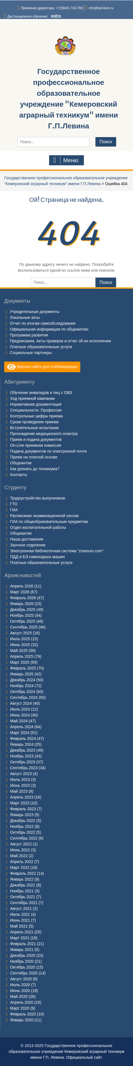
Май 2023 (18, 791)
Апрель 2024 (21, 727)
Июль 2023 (20, 779)
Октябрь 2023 (22, 762)
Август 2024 (21, 703)
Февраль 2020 (23, 1014)
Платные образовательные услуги (41, 347)
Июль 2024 (20, 709)
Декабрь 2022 (22, 820)
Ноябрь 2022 (22, 826)
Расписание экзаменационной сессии (44, 515)
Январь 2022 (21, 879)
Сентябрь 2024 (24, 697)
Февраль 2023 (23, 809)
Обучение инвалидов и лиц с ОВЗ (41, 392)
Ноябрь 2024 (22, 685)
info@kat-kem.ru (101, 8)
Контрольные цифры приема (36, 416)
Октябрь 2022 (22, 832)
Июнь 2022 (20, 850)
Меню (66, 160)
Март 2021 (19, 938)
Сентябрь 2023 (24, 768)
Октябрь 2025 (22, 621)
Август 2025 (21, 633)
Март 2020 (19, 1008)
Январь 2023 (21, 814)
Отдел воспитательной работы (38, 527)
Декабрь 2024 (22, 680)
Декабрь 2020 (22, 955)
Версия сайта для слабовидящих (42, 367)
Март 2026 (19, 592)
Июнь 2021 (20, 920)
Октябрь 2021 (22, 897)
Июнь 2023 (20, 785)
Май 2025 (18, 650)
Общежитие (21, 463)
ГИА (14, 510)
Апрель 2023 (21, 797)
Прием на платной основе (34, 457)
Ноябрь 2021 (22, 891)
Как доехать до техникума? (34, 469)
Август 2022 (21, 844)
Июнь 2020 (20, 990)
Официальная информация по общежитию (49, 329)
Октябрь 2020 (22, 967)
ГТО (13, 504)
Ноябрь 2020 (22, 961)
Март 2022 (19, 867)
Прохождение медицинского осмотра (44, 433)
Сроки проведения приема (34, 422)
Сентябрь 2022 (24, 838)
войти (56, 16)
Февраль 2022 (23, 873)
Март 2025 (19, 662)
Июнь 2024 (20, 715)
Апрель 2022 (21, 861)
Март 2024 (19, 732)
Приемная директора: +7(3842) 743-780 (51, 8)
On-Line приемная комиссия (35, 445)
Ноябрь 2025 (22, 615)
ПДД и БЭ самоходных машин (37, 556)
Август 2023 (21, 773)
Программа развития (29, 335)
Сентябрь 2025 (24, 627)
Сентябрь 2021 (24, 902)
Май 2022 (18, 856)
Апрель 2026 (21, 586)
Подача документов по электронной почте (48, 451)
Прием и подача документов (36, 439)
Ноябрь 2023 (22, 756)
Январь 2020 (21, 1020)
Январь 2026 (21, 603)
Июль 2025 (20, 639)
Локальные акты (25, 317)
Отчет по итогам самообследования (42, 323)
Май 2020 (18, 996)
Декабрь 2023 (22, 750)
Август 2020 (21, 979)
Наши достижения (26, 539)
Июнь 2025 (20, 644)
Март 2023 (19, 803)
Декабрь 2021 (22, 885)
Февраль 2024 (23, 738)
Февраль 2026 (23, 598)
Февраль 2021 (23, 943)
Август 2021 (21, 908)
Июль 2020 (20, 985)
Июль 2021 (20, 914)
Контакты (18, 474)
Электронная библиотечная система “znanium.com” (57, 551)
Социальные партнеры (31, 352)
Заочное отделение (27, 545)
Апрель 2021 (21, 932)
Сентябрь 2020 (24, 973)
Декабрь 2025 (22, 609)
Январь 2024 (21, 744)
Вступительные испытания (34, 428)
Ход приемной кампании (32, 398)
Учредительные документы (34, 311)
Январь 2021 (21, 949)
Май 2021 (18, 926)
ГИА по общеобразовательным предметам (49, 521)
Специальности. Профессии (36, 410)
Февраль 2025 (23, 668)
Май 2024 (18, 721)
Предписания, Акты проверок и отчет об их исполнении (60, 341)
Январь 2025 (21, 674)
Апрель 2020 (21, 1002)
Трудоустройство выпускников (37, 498)
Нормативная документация (35, 404)
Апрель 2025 (21, 656)
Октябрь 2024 (22, 691)
